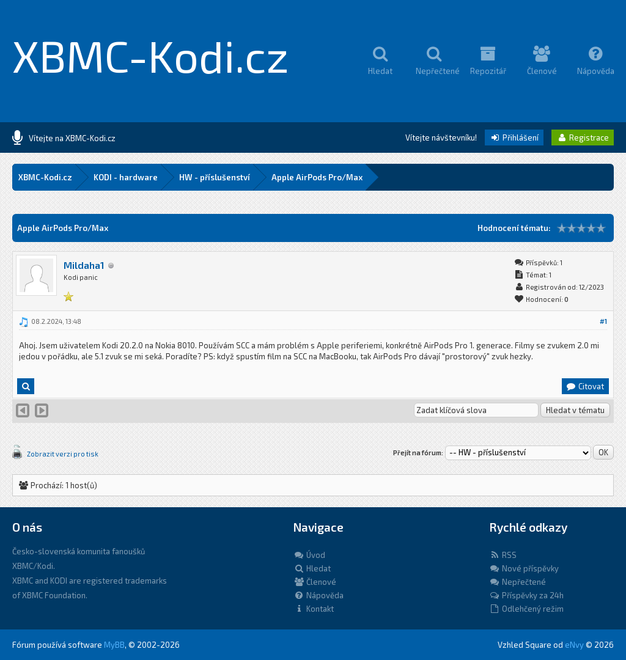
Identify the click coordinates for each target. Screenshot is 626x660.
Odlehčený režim (526, 609)
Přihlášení (514, 137)
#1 (603, 321)
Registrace (582, 137)
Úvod (309, 555)
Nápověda (318, 595)
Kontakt (313, 609)
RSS (503, 555)
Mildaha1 (84, 265)
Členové (314, 582)
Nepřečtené (517, 582)
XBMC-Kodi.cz (150, 55)
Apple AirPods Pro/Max (317, 177)
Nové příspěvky (524, 568)
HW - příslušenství (214, 177)
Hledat (312, 568)
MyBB (114, 645)
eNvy (574, 645)
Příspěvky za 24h (526, 595)
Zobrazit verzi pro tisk (62, 454)
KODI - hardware (126, 177)
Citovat (584, 386)
